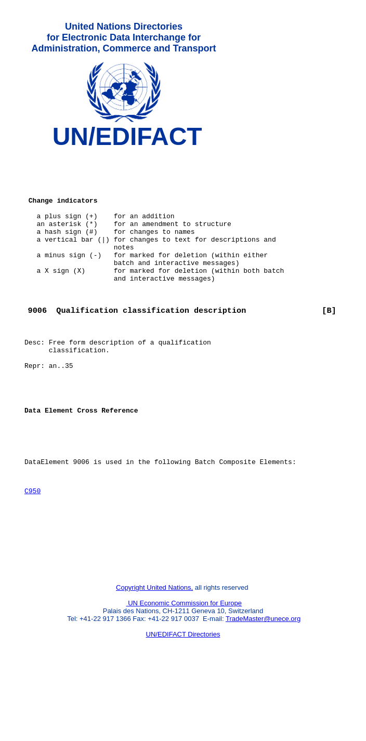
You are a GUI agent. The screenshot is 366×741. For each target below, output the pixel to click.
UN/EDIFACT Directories (183, 702)
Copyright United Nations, (154, 655)
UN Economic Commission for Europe (184, 671)
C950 (32, 547)
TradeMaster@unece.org (263, 687)
